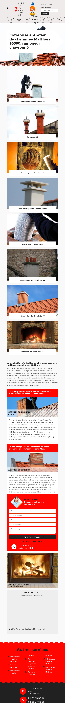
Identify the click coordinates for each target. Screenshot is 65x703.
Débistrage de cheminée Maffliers (50, 661)
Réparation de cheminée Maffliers (50, 669)
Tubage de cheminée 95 (43, 20)
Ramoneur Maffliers (14, 666)
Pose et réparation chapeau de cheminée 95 (35, 20)
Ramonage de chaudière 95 (27, 20)
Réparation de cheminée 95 (59, 20)
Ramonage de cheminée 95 (11, 20)
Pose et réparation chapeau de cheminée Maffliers (32, 663)
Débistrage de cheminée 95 (51, 20)
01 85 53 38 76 (21, 5)
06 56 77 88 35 (21, 12)
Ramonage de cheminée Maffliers (15, 659)
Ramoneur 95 (19, 20)
